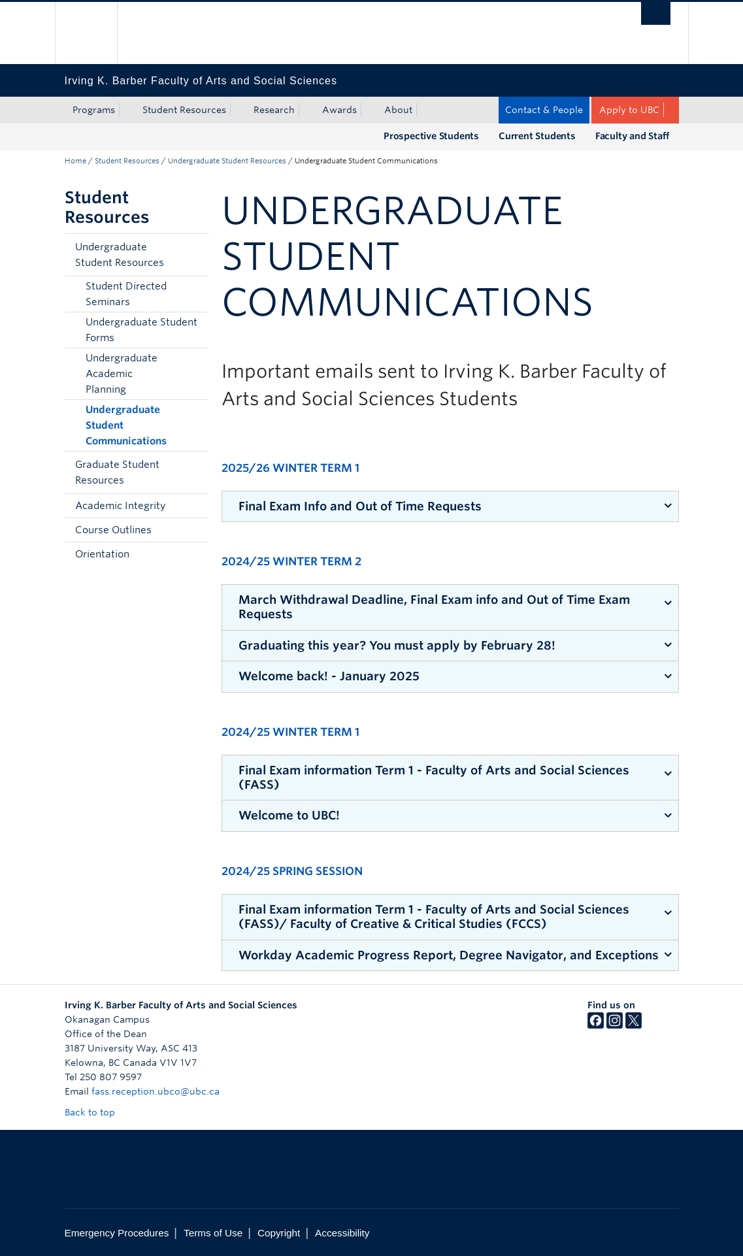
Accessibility (342, 1232)
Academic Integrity (120, 506)
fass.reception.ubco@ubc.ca (155, 1091)
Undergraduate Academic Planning (121, 373)
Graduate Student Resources (117, 472)
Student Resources (184, 110)
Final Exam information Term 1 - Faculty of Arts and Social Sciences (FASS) (434, 777)
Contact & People (544, 110)
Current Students (537, 136)
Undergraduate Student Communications (126, 425)
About (398, 110)
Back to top (96, 1112)
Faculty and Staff (632, 136)
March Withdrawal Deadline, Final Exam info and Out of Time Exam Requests (434, 607)
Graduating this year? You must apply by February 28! (397, 645)
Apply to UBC (629, 110)
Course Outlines (113, 530)
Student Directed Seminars (126, 294)
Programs (94, 110)
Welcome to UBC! (289, 815)
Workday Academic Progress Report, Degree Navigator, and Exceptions (449, 955)
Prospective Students (431, 136)
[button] (195, 254)
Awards (339, 110)
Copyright (278, 1232)
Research (274, 110)
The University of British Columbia (96, 33)
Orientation (102, 554)
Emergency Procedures (117, 1232)
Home (75, 160)
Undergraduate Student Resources (227, 160)
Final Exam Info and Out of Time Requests (360, 506)
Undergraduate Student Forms (141, 330)
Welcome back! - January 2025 (329, 676)
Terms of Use (213, 1232)
